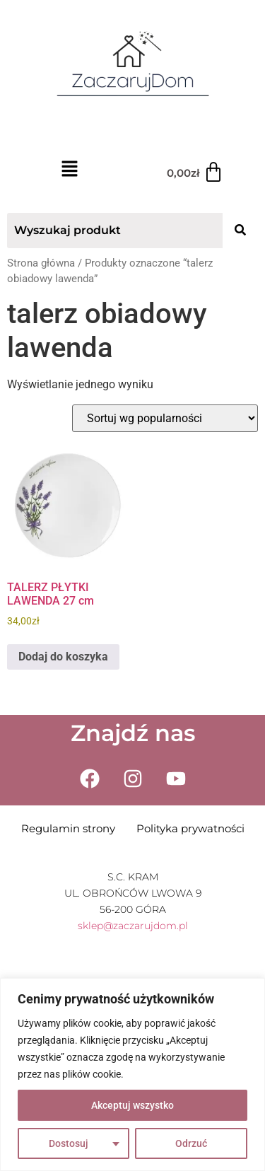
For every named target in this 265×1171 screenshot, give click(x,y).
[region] (132, 1074)
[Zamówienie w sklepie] (165, 418)
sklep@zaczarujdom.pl (133, 925)
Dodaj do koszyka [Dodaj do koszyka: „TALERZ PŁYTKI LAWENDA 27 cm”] (63, 656)
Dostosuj (68, 1143)
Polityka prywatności (190, 828)
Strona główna (41, 263)
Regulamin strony (68, 828)
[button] (70, 170)
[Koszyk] (195, 172)
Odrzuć (191, 1143)
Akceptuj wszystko (132, 1105)
